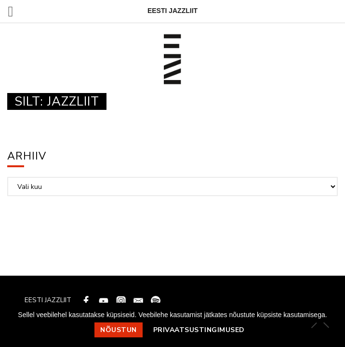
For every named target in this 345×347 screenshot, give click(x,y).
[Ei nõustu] (326, 325)
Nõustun (118, 329)
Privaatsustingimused (199, 329)
